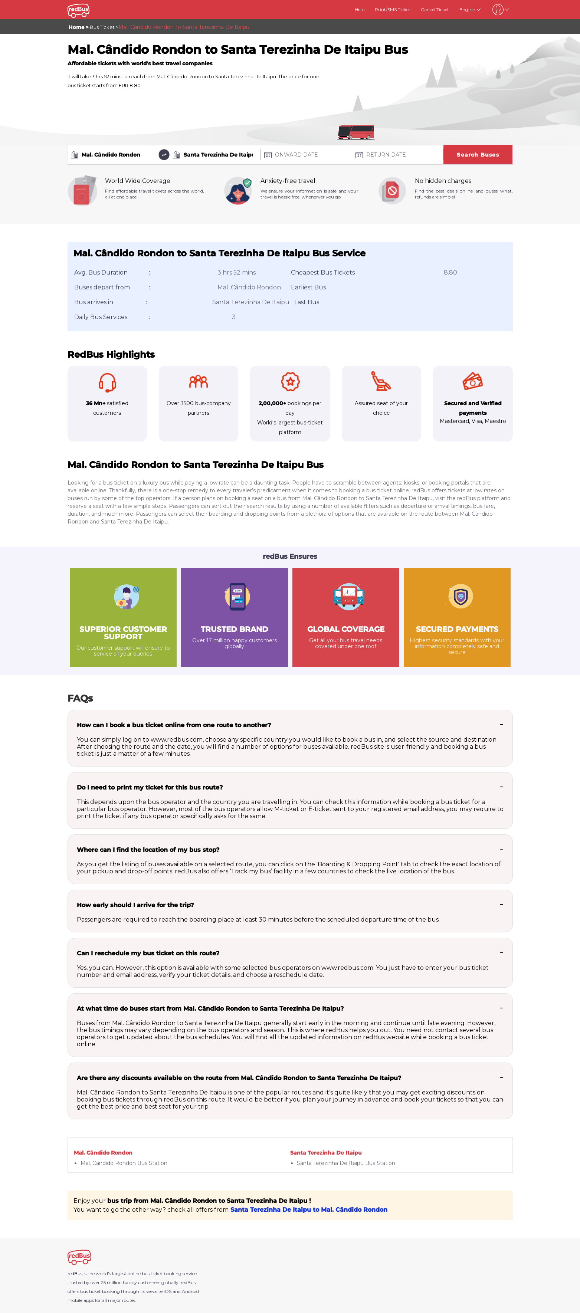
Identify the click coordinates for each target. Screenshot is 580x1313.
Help (359, 9)
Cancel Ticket (435, 9)
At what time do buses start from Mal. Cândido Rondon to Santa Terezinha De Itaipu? (210, 1008)
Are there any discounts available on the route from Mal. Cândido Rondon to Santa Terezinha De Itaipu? (239, 1077)
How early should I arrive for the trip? (135, 905)
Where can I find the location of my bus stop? (148, 849)
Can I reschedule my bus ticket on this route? (148, 953)
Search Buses (478, 154)
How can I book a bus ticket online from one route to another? (174, 725)
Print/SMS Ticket (392, 9)
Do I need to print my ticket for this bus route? (150, 787)
